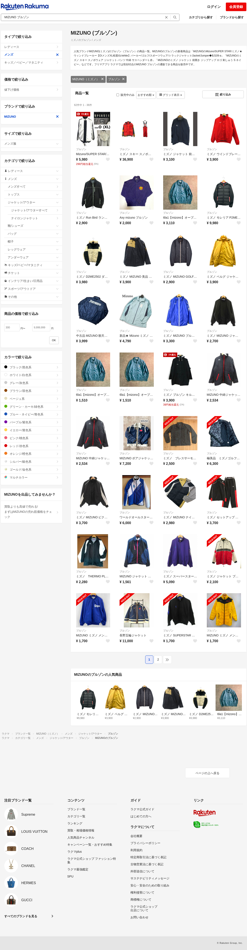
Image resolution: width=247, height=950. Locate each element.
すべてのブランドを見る (20, 916)
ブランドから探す (232, 17)
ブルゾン (116, 79)
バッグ (33, 233)
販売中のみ (125, 94)
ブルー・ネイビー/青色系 (31, 414)
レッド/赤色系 (31, 446)
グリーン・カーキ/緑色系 (31, 406)
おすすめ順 (146, 94)
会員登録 (236, 7)
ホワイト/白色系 (31, 375)
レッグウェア (33, 249)
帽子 (33, 241)
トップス (33, 194)
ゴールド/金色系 (31, 469)
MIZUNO (31, 116)
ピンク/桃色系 (31, 438)
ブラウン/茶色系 (31, 391)
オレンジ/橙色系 (31, 453)
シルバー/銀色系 (31, 461)
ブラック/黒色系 (31, 367)
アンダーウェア (33, 257)
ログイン (214, 7)
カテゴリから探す (201, 17)
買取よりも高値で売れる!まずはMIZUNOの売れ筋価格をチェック (31, 512)
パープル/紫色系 (31, 422)
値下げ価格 (31, 89)
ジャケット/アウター (33, 202)
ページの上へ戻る (207, 773)
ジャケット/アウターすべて (35, 210)
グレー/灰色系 (31, 383)
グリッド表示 (170, 94)
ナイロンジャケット (35, 218)
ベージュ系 (31, 398)
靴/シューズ (33, 225)
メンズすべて (33, 186)
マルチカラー (31, 477)
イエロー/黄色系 (31, 430)
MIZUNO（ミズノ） (88, 79)
